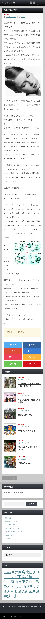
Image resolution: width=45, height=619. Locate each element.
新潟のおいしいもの (11, 521)
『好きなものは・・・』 (28, 463)
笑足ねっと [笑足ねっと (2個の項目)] (16, 587)
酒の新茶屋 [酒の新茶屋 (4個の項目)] (27, 591)
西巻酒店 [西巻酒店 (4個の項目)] (30, 586)
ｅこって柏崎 (13, 616)
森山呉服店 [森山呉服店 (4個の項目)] (20, 582)
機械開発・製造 (9, 535)
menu (40, 2)
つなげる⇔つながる (26, 431)
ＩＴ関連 (7, 538)
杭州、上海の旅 (25, 415)
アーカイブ (7, 552)
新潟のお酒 (8, 518)
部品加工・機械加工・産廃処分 (14, 531)
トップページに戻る (9, 478)
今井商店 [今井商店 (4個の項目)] (18, 572)
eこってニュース (11, 17)
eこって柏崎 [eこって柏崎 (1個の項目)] (7, 573)
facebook (34, 2)
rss (31, 2)
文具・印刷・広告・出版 (12, 528)
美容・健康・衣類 (10, 524)
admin (23, 17)
